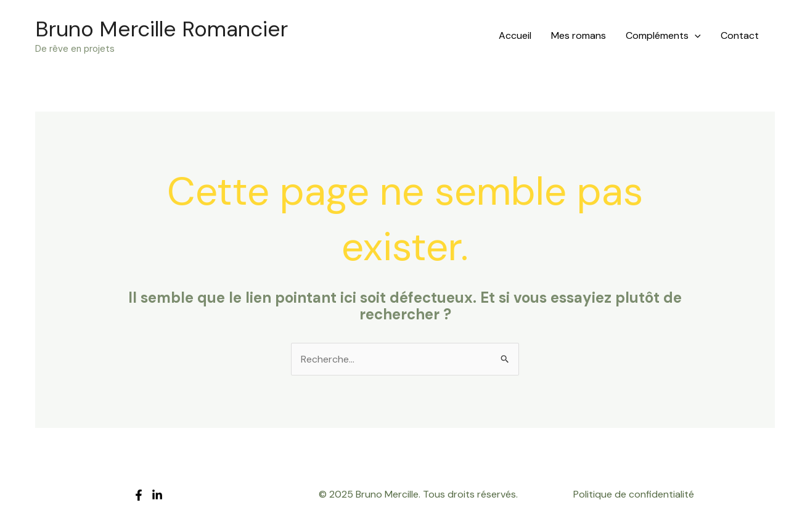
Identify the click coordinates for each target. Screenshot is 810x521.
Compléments (663, 35)
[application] (695, 35)
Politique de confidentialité (633, 494)
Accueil (515, 35)
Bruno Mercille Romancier (161, 29)
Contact (740, 35)
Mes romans (578, 35)
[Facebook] (138, 495)
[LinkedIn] (157, 495)
